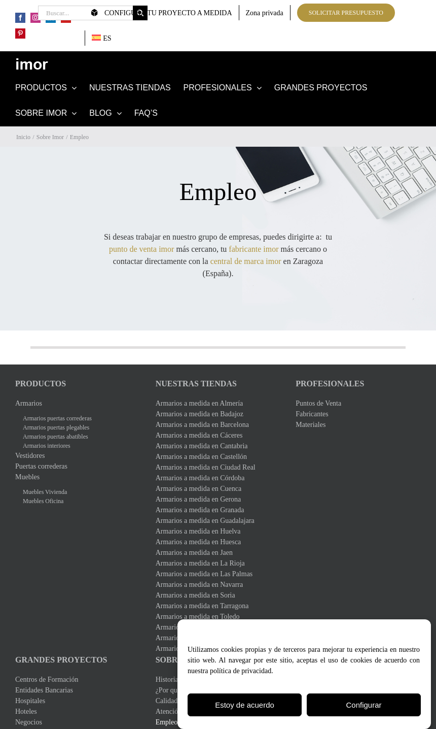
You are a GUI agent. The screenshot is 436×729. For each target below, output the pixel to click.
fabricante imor (253, 249)
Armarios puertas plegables (56, 427)
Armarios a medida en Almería (199, 403)
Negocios (28, 722)
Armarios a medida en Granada (200, 510)
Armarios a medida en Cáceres (199, 435)
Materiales (310, 424)
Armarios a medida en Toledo (198, 616)
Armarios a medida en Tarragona (202, 606)
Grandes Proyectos (61, 659)
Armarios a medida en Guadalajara (205, 520)
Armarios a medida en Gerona (198, 499)
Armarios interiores (46, 445)
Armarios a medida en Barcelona (202, 424)
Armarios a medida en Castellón (201, 456)
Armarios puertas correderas (57, 418)
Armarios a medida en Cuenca (199, 488)
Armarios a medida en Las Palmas (204, 574)
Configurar (363, 706)
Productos (40, 383)
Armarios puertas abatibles (55, 436)
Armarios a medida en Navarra (199, 584)
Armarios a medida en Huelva (198, 531)
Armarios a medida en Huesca (198, 542)
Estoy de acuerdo (244, 706)
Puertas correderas (41, 466)
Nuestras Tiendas (196, 383)
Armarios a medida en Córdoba (200, 478)
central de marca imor (245, 261)
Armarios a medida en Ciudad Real (206, 467)
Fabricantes (312, 414)
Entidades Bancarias (44, 690)
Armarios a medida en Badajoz (199, 414)
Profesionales (330, 383)
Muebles (27, 477)
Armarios (28, 403)
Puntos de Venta (318, 403)
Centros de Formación (46, 679)
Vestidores (30, 455)
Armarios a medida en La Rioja (200, 563)
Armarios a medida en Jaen (194, 552)
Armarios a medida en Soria (195, 595)
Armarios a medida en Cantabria (202, 446)
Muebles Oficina (43, 501)
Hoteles (26, 711)
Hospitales (30, 701)
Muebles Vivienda (45, 491)
